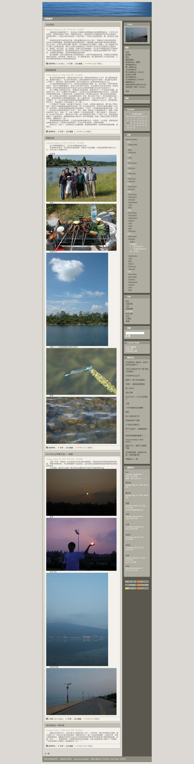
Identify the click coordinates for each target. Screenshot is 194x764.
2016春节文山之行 (133, 376)
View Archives (131, 139)
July (130, 158)
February (132, 153)
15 (128, 123)
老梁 (127, 503)
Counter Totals (132, 343)
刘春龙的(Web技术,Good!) (136, 85)
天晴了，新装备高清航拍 (135, 384)
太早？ (132, 242)
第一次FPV (130, 388)
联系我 (128, 55)
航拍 (127, 412)
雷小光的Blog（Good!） (135, 72)
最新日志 (129, 358)
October (131, 168)
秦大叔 (128, 483)
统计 (127, 57)
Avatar (129, 24)
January (131, 181)
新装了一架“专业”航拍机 (135, 380)
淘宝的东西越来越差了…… (136, 436)
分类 (128, 297)
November (132, 197)
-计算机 (128, 319)
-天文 (128, 316)
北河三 (128, 535)
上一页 (47, 754)
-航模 (128, 321)
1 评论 (50, 719)
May (130, 150)
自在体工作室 (131, 75)
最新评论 (129, 468)
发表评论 (51, 64)
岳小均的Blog (131, 77)
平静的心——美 (132, 459)
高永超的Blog (131, 65)
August (131, 221)
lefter (128, 566)
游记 (127, 301)
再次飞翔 (129, 393)
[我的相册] (130, 60)
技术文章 (129, 314)
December (132, 163)
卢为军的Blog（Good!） (135, 80)
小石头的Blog (131, 70)
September (132, 145)
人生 (127, 306)
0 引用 (70, 64)
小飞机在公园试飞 (133, 425)
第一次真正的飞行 (133, 416)
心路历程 (129, 304)
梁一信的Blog (131, 67)
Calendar (130, 109)
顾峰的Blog (130, 82)
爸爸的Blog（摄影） (134, 62)
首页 (127, 52)
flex (127, 472)
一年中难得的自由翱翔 (134, 408)
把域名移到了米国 (133, 420)
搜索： (128, 328)
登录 (127, 91)
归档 (128, 135)
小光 (127, 514)
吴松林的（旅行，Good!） (136, 87)
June (130, 226)
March (131, 264)
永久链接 (78, 64)
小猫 (127, 404)
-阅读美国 (129, 309)
